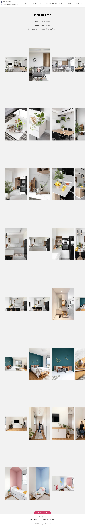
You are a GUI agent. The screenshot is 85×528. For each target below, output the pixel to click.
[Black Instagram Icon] (42, 517)
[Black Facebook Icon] (40, 517)
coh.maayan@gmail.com (10, 4)
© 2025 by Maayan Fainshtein (43, 524)
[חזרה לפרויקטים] (42, 512)
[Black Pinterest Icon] (45, 517)
